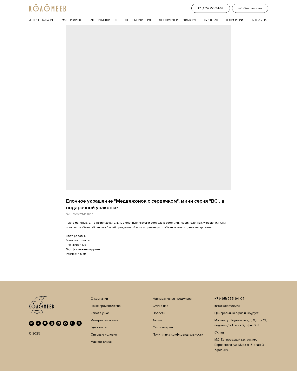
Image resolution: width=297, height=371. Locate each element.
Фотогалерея (163, 327)
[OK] (51, 323)
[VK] (31, 323)
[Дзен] (58, 323)
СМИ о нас (160, 306)
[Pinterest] (72, 323)
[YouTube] (45, 323)
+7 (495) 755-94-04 (229, 299)
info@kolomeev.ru (227, 306)
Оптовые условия (138, 20)
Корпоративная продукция (177, 20)
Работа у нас (259, 20)
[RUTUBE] (79, 323)
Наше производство (103, 20)
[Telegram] (38, 323)
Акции (157, 320)
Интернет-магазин (41, 20)
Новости (159, 313)
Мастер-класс (71, 20)
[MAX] (65, 323)
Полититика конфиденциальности (178, 334)
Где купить (99, 327)
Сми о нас (211, 20)
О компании (234, 20)
